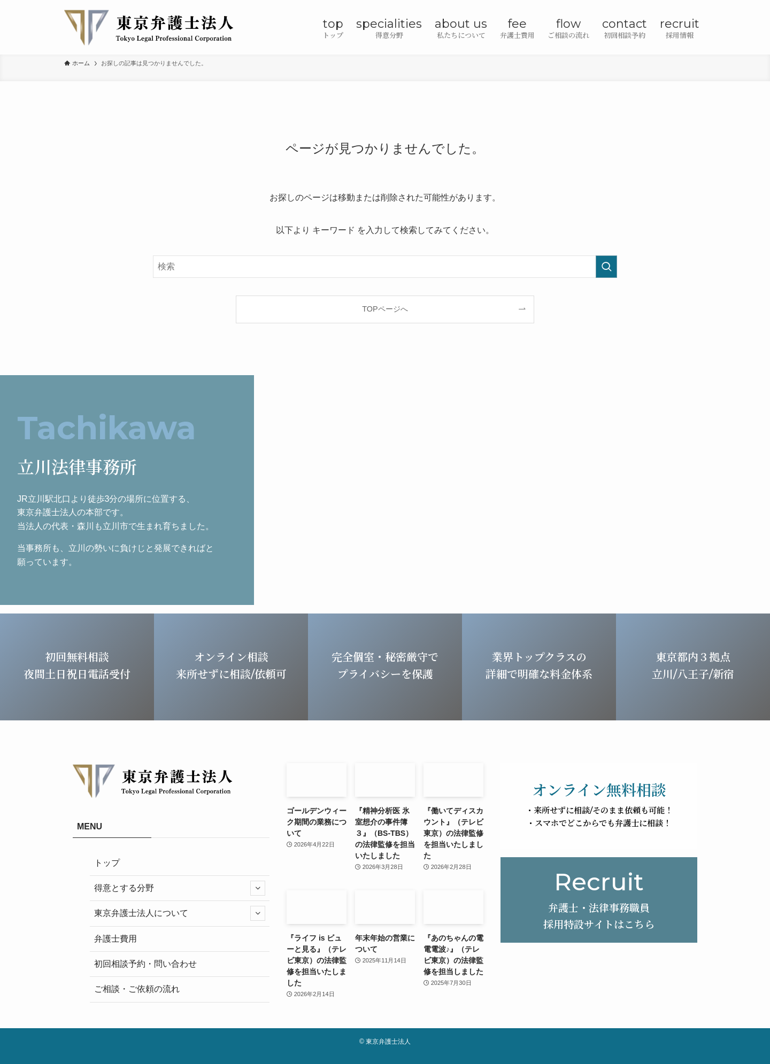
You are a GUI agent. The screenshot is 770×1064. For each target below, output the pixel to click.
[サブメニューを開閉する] (257, 888)
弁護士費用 (115, 938)
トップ (107, 862)
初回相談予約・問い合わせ (145, 963)
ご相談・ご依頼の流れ (137, 988)
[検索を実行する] (606, 266)
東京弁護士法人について (179, 913)
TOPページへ (384, 309)
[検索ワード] (385, 266)
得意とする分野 (179, 888)
